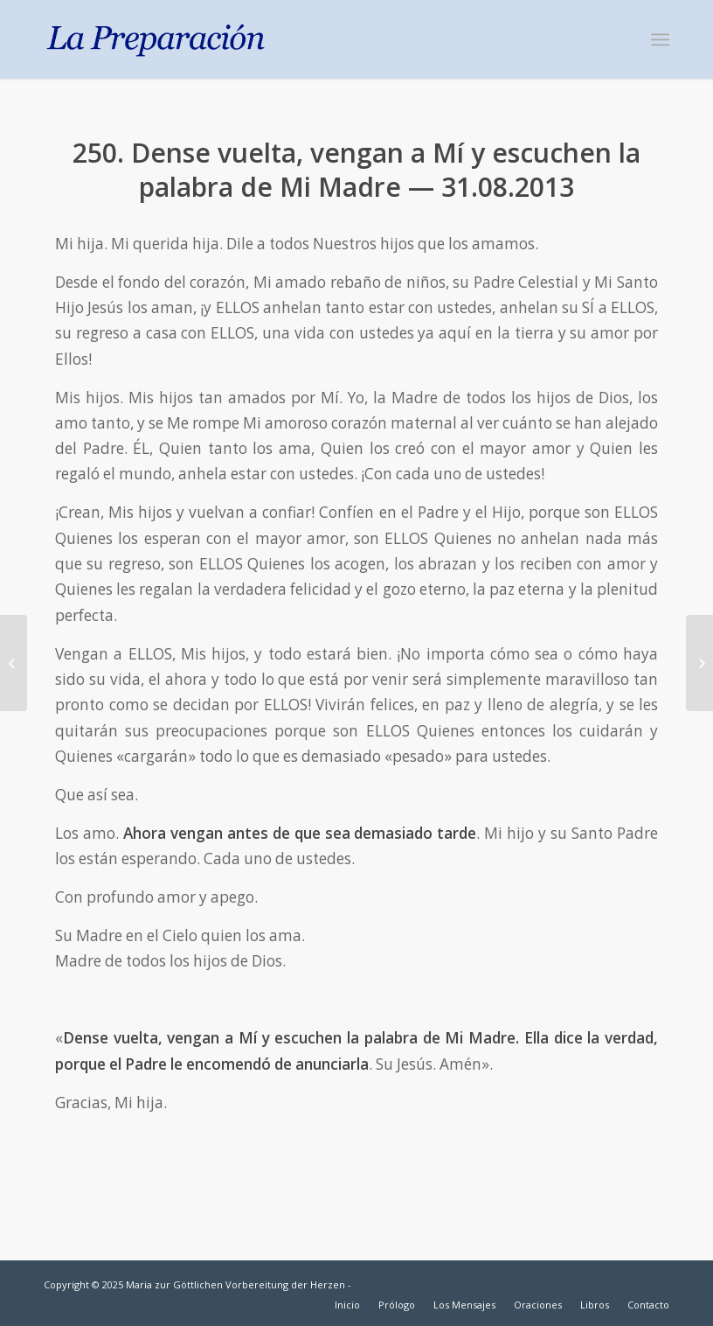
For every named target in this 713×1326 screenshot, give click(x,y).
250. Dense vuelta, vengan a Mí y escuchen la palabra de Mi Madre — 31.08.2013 (356, 170)
